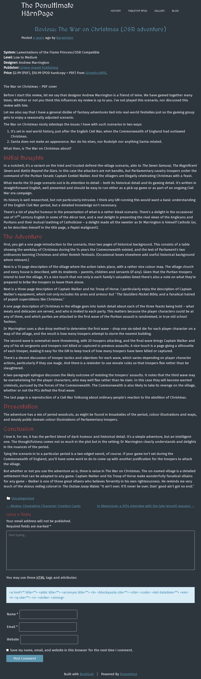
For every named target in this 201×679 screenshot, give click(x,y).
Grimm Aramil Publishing (39, 68)
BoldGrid (87, 674)
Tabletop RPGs (137, 10)
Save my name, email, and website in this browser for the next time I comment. (71, 650)
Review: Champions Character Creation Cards (43, 506)
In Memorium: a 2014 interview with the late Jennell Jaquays (146, 506)
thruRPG (99, 73)
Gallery (159, 10)
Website (13, 639)
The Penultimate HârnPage (47, 10)
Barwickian (64, 38)
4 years (38, 38)
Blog (175, 10)
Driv (88, 73)
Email (12, 627)
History (116, 10)
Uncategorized (23, 498)
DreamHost (128, 674)
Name (12, 614)
